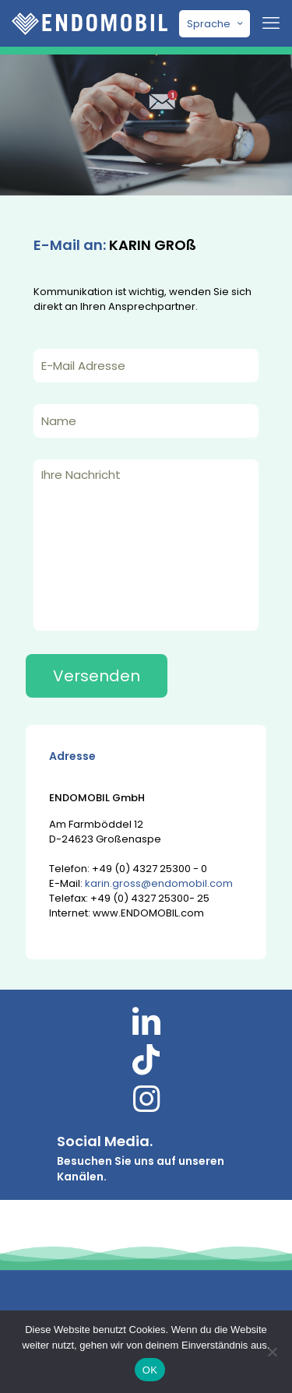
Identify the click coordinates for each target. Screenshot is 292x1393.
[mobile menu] (271, 23)
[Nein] (272, 1352)
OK (149, 1370)
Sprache (216, 23)
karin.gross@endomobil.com (159, 883)
